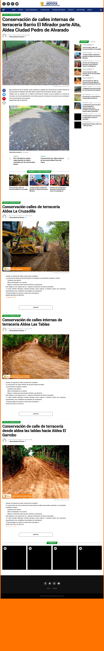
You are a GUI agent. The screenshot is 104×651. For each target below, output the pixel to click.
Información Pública (58, 10)
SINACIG (89, 10)
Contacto (71, 10)
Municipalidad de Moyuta (17, 36)
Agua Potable (80, 10)
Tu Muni (20, 10)
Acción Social (45, 10)
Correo (54, 588)
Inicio (14, 10)
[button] (11, 128)
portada (25, 152)
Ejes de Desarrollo (31, 10)
